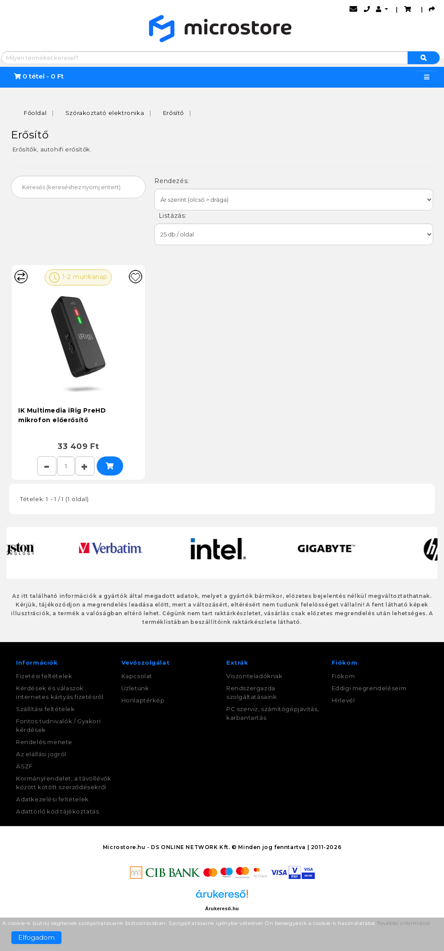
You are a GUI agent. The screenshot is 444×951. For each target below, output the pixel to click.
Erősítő (173, 112)
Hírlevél (343, 700)
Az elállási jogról (41, 754)
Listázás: (171, 216)
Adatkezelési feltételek (52, 799)
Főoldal (35, 112)
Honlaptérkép (143, 700)
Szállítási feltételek (45, 708)
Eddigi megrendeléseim (369, 688)
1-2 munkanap (78, 277)
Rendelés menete (44, 741)
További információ (403, 923)
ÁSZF (24, 766)
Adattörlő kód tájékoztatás (57, 811)
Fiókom (343, 675)
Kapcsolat (136, 675)
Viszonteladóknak (254, 675)
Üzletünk (135, 688)
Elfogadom (36, 937)
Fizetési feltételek (44, 675)
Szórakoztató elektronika (104, 112)
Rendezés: (172, 181)
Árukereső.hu (222, 908)
